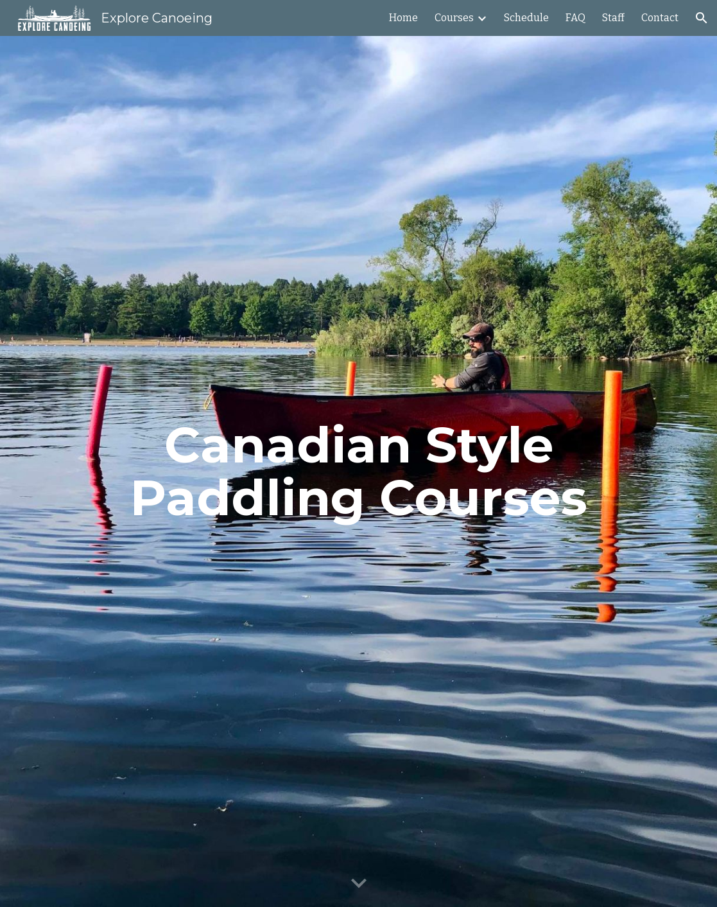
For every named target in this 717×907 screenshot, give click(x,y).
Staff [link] (613, 18)
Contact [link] (659, 18)
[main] (358, 471)
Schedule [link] (526, 18)
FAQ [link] (575, 18)
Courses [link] (454, 18)
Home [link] (403, 18)
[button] (701, 18)
